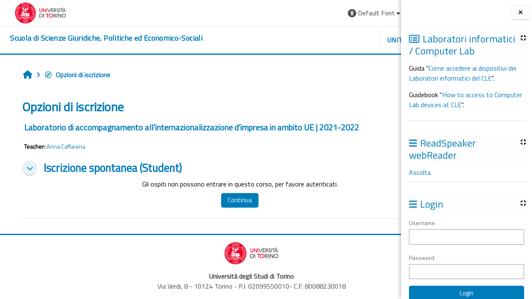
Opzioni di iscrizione (73, 75)
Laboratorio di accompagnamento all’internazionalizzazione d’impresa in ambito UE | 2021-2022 (187, 127)
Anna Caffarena (61, 146)
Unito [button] (304, 40)
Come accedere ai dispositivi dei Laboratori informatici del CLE (462, 73)
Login (380, 13)
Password (421, 257)
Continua (212, 200)
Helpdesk (350, 40)
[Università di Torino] (32, 12)
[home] (98, 38)
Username (422, 222)
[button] (281, 13)
